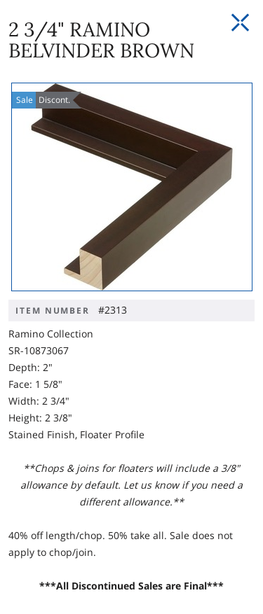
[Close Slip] (239, 23)
